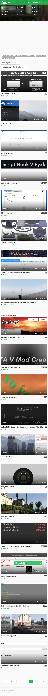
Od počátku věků (9, 63)
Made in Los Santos (7, 693)
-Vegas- (5, 155)
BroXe (5, 275)
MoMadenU (6, 459)
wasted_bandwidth (8, 245)
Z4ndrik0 (5, 96)
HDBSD (5, 215)
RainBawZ (6, 608)
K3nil (4, 125)
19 (31, 681)
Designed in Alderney (8, 691)
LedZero (5, 578)
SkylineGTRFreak (8, 304)
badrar (5, 339)
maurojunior (6, 638)
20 (35, 681)
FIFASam (6, 369)
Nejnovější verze (14, 67)
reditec (5, 399)
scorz (4, 429)
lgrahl (4, 185)
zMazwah (6, 489)
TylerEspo (6, 518)
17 (22, 681)
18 (27, 681)
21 (39, 681)
